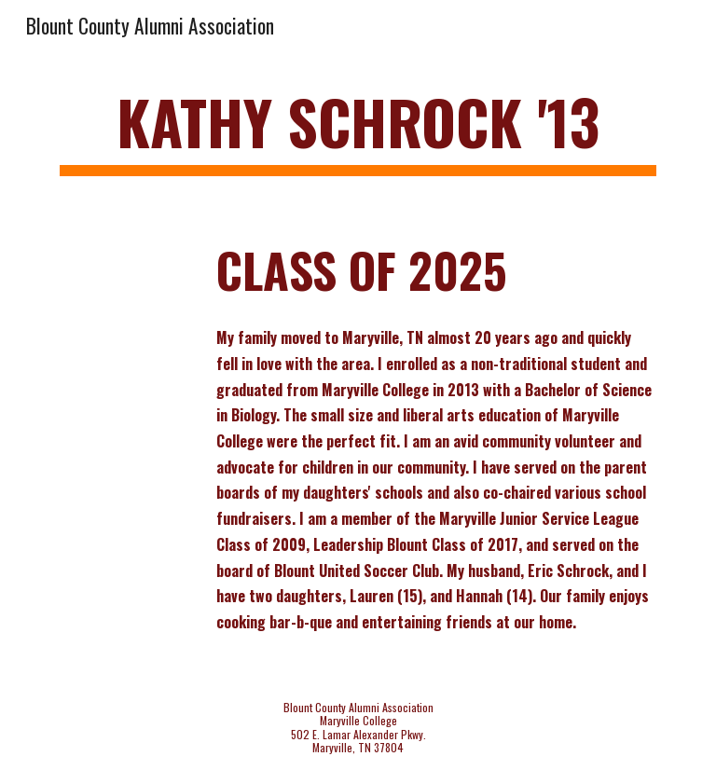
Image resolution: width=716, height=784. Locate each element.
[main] (357, 131)
